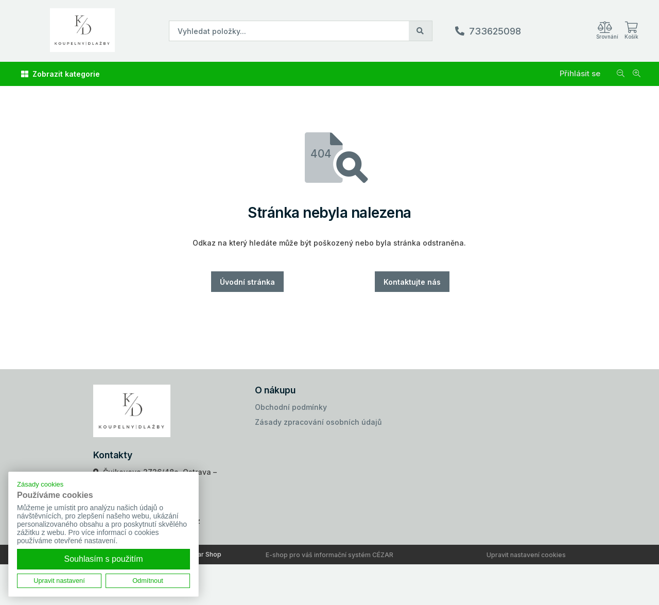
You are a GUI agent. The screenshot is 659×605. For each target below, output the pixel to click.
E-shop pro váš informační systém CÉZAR (329, 555)
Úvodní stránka (247, 282)
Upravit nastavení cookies (526, 555)
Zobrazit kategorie (60, 74)
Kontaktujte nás (412, 282)
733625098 (495, 31)
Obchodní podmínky (291, 407)
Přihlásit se (580, 73)
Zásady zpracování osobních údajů (318, 422)
